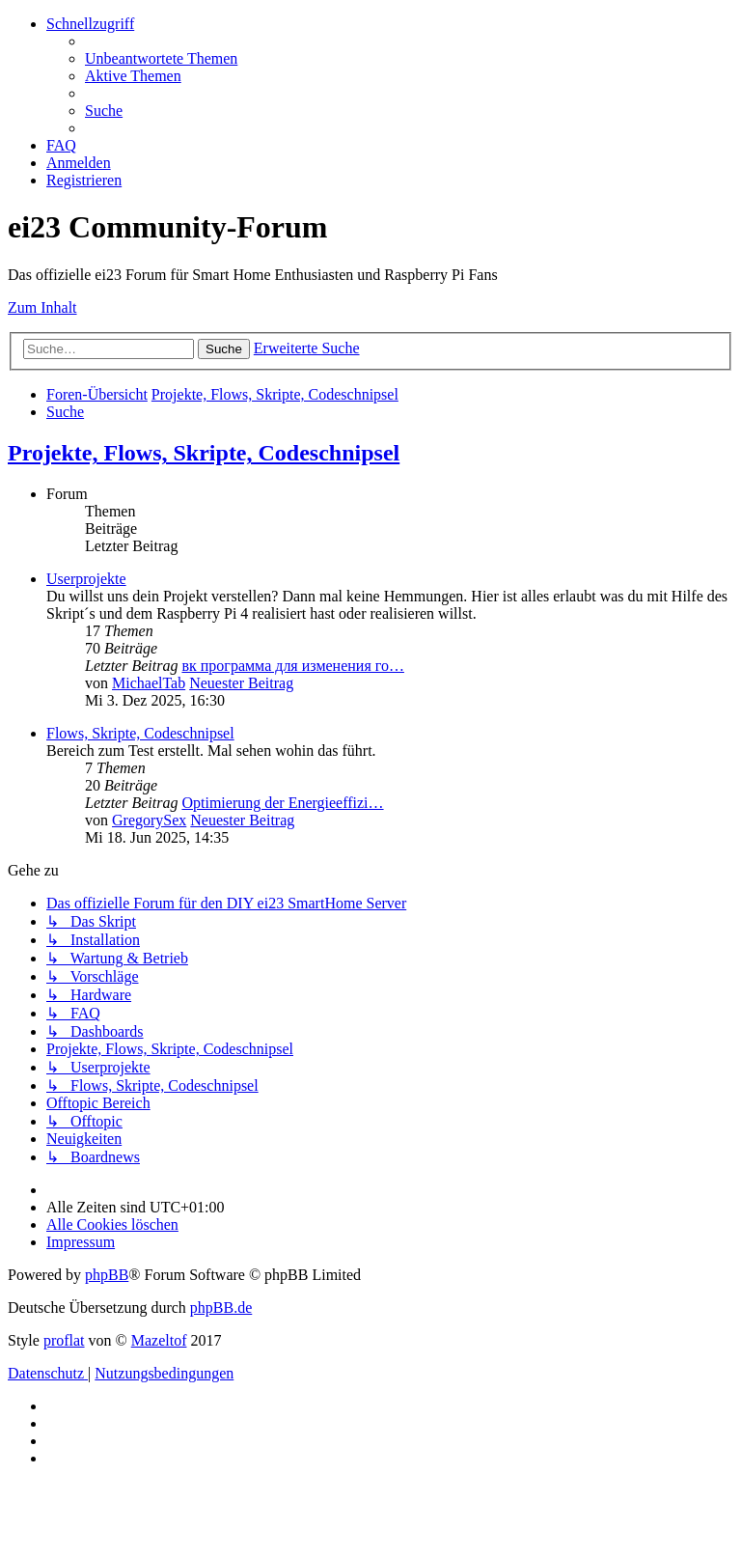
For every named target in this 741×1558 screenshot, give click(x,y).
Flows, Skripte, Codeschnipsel (140, 733)
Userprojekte (86, 578)
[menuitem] (161, 58)
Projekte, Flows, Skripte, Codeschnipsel (203, 452)
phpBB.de (221, 1307)
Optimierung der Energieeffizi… (282, 802)
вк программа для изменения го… (292, 665)
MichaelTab (148, 683)
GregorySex (149, 820)
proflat (64, 1340)
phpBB (106, 1274)
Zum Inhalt (42, 307)
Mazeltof (159, 1340)
